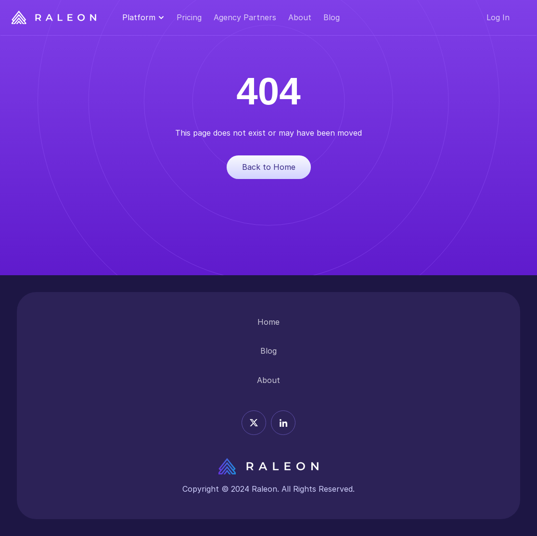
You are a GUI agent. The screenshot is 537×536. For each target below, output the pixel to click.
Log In (498, 17)
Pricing (189, 17)
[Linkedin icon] (283, 422)
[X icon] (254, 422)
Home (268, 322)
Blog (331, 17)
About (299, 17)
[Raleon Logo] (54, 18)
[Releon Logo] (268, 466)
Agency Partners (245, 17)
